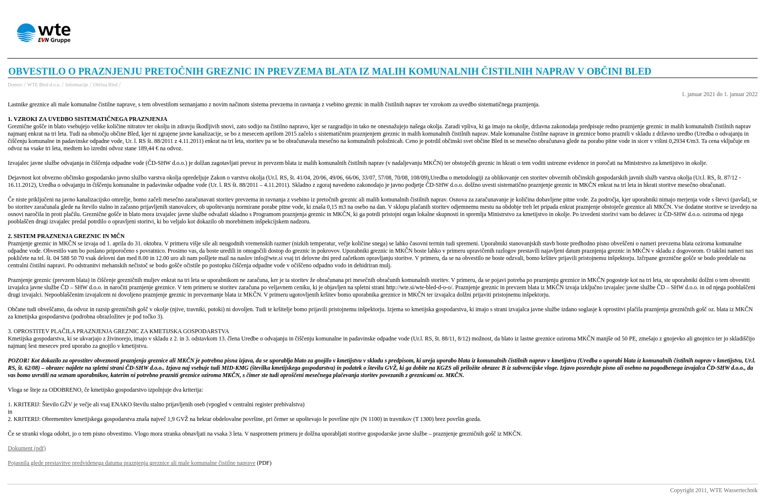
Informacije (76, 84)
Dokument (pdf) (27, 448)
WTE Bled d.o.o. (43, 84)
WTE (45, 34)
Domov (15, 84)
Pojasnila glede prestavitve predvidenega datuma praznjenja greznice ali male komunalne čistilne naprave (131, 462)
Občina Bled (105, 84)
